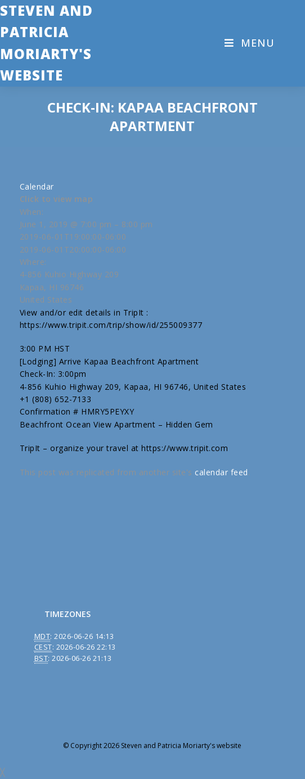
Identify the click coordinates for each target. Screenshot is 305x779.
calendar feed (221, 472)
